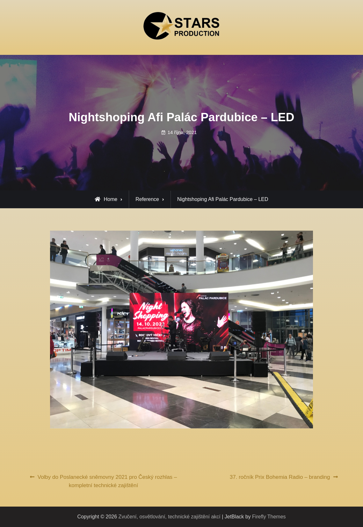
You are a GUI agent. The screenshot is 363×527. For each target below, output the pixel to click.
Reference (147, 199)
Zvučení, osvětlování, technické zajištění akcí (170, 516)
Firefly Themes (269, 516)
